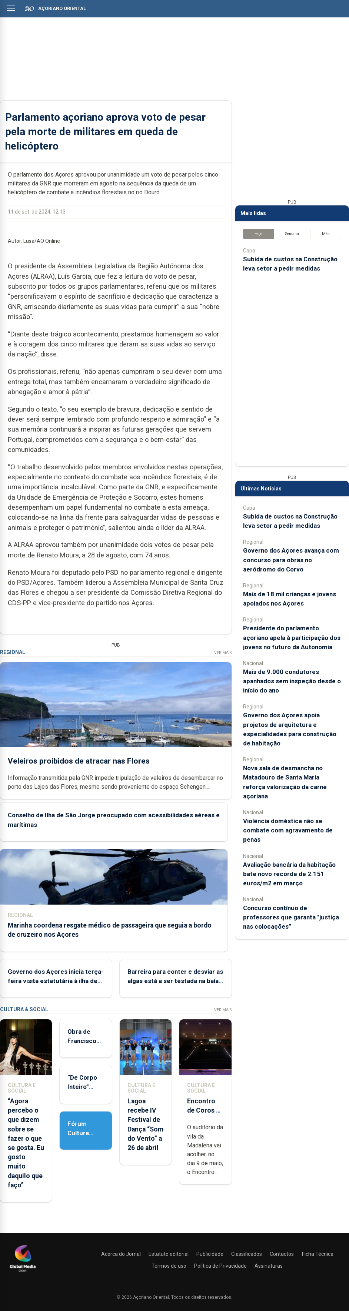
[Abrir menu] (11, 8)
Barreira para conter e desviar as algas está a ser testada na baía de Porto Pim (175, 981)
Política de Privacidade (220, 1266)
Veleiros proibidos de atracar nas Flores (79, 761)
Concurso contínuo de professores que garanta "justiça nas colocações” (291, 917)
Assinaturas (269, 1266)
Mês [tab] (326, 233)
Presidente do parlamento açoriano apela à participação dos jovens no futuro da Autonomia (291, 637)
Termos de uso (169, 1266)
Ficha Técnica (317, 1254)
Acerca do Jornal (121, 1254)
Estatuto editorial (169, 1254)
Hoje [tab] (258, 233)
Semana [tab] (292, 233)
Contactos (282, 1254)
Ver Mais (223, 652)
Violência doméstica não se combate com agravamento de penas (288, 830)
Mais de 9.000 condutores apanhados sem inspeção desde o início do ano (292, 681)
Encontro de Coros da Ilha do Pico (205, 1110)
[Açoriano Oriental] (22, 1272)
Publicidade (209, 1254)
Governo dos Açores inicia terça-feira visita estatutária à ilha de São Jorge (56, 981)
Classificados (246, 1254)
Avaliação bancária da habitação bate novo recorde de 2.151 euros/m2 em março (289, 874)
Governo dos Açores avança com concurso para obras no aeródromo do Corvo (291, 560)
